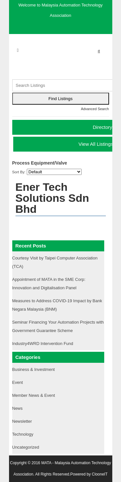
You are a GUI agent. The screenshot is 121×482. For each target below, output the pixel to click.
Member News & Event (33, 395)
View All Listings (95, 144)
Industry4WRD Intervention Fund (42, 343)
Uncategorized (25, 447)
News (17, 408)
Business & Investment (33, 369)
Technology (23, 434)
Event (17, 382)
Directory (102, 127)
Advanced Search (95, 109)
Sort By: (19, 172)
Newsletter (22, 421)
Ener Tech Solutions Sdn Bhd (52, 198)
